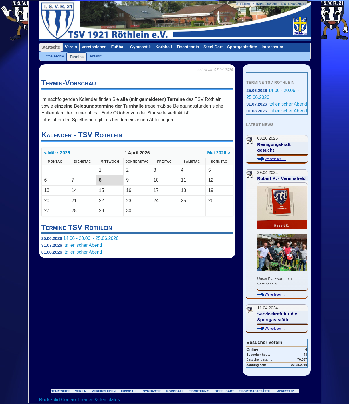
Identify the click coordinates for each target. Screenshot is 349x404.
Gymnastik (140, 47)
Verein (71, 47)
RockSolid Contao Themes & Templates (79, 399)
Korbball (163, 47)
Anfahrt (95, 56)
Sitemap (244, 3)
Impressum (266, 3)
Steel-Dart (213, 47)
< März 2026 (57, 152)
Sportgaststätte (242, 47)
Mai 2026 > (218, 152)
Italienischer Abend (82, 245)
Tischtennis (188, 47)
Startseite (50, 47)
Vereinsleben (94, 47)
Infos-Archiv (54, 56)
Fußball (118, 47)
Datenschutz (294, 3)
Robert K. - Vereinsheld (281, 178)
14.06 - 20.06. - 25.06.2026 (90, 238)
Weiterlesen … (280, 159)
